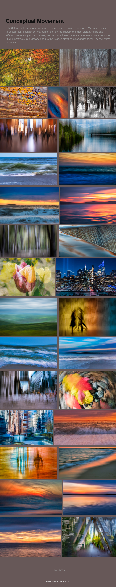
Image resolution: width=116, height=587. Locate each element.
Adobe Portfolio (63, 581)
